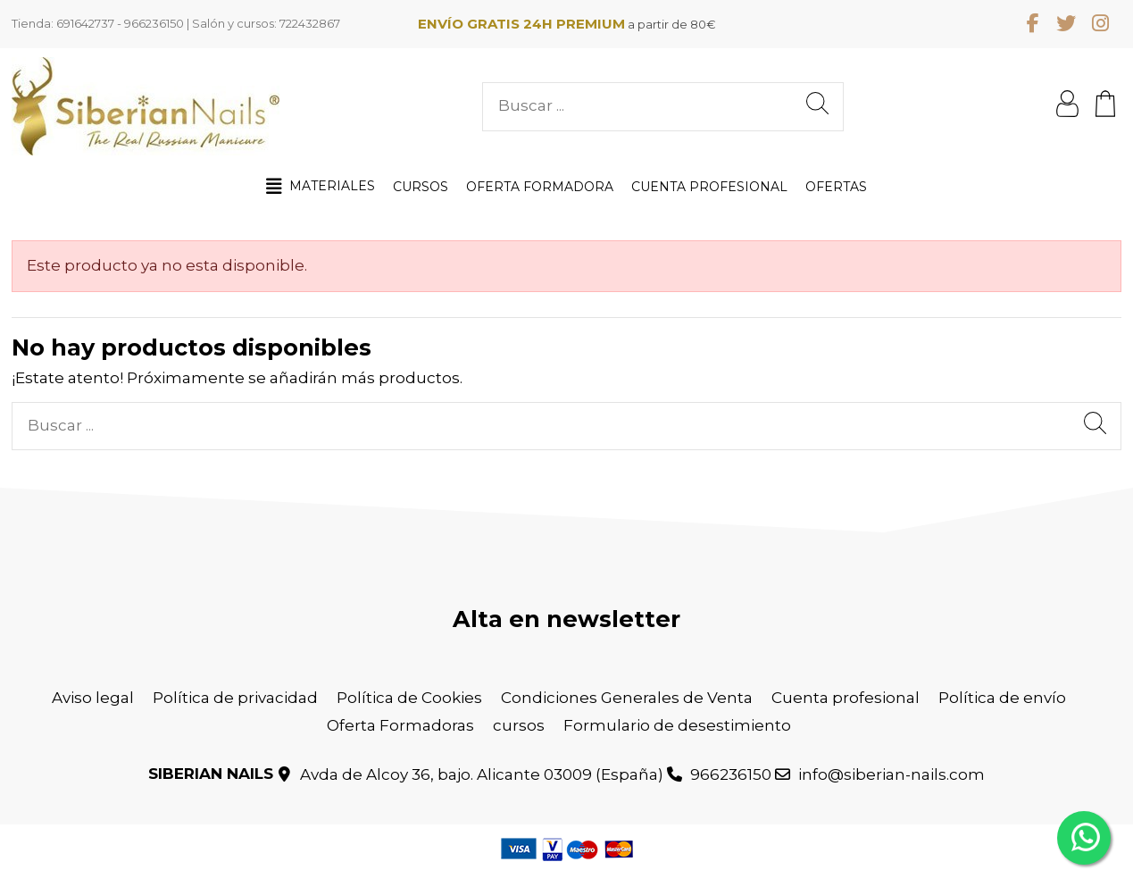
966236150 (730, 774)
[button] (320, 186)
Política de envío (1002, 698)
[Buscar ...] (817, 106)
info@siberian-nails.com (891, 774)
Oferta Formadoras (400, 725)
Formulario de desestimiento (677, 725)
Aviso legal (93, 698)
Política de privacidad (235, 698)
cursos (519, 725)
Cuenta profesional (845, 698)
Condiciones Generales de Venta (627, 698)
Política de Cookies (409, 698)
